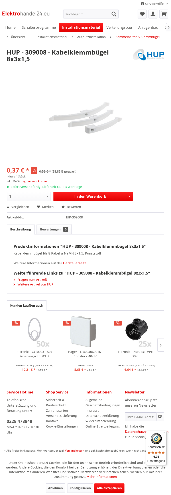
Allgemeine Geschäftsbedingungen (103, 402)
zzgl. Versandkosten (34, 181)
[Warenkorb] (163, 14)
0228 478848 (19, 421)
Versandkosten (74, 450)
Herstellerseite (75, 263)
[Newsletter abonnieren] (160, 416)
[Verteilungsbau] (119, 27)
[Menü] (164, 433)
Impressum (94, 410)
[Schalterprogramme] (39, 27)
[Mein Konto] (153, 14)
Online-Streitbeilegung (103, 426)
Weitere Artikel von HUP (33, 284)
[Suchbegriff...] (91, 14)
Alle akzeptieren (109, 488)
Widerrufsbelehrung (101, 421)
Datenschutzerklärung (102, 416)
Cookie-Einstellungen (62, 426)
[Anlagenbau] (148, 27)
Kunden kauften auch (26, 305)
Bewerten (71, 207)
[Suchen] (114, 14)
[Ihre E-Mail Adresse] (141, 416)
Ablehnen (55, 488)
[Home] (10, 27)
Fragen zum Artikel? (30, 279)
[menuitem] (91, 14)
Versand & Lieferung (61, 416)
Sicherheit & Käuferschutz (56, 402)
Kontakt (52, 421)
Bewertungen (54, 229)
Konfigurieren (80, 488)
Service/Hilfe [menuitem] (153, 4)
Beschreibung (20, 229)
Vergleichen (18, 207)
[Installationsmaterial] (81, 27)
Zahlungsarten (57, 410)
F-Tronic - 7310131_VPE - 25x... (136, 354)
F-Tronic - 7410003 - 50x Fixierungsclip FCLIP (34, 354)
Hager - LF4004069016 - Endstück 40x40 (85, 354)
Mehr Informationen (102, 477)
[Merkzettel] (142, 14)
